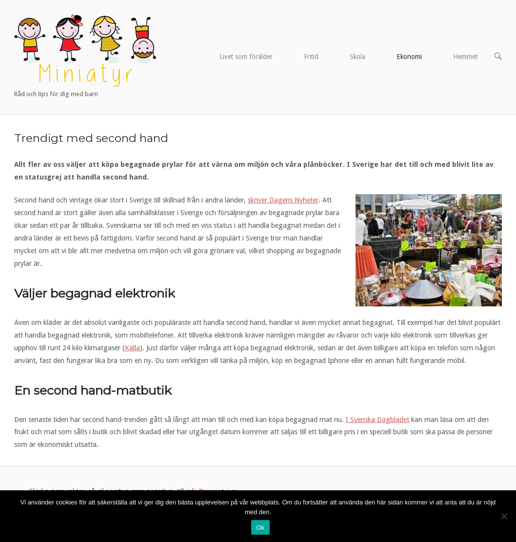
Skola (357, 56)
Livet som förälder (246, 56)
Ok (260, 527)
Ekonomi (409, 56)
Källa (132, 348)
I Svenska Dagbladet (377, 419)
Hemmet (465, 56)
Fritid (311, 56)
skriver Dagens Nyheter (283, 200)
